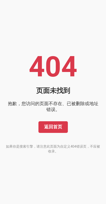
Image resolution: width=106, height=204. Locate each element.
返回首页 (53, 126)
